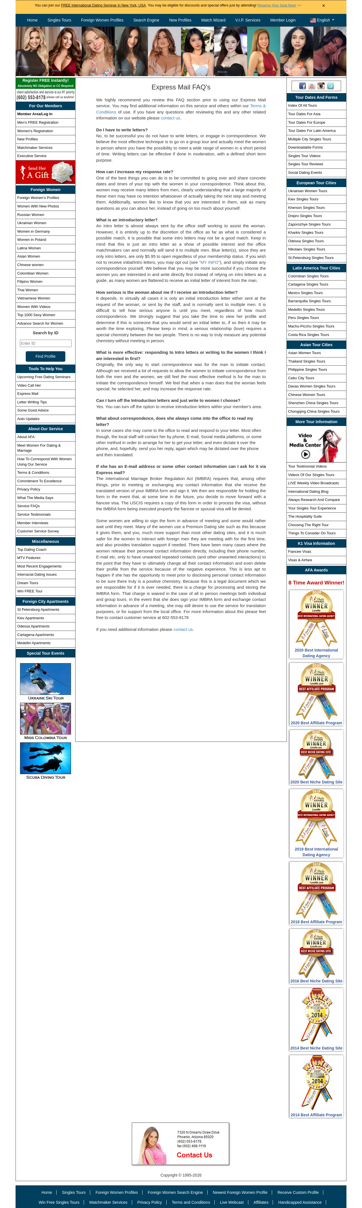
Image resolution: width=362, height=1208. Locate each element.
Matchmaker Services (35, 147)
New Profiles (180, 20)
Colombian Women (32, 273)
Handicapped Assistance (300, 1202)
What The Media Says (35, 498)
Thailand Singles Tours (306, 361)
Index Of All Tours (302, 105)
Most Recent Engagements (39, 566)
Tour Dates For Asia (304, 114)
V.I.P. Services (247, 20)
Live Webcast (232, 1202)
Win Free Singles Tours (59, 1202)
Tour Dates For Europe (307, 122)
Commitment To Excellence (39, 481)
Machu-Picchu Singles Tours (311, 326)
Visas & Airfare (300, 560)
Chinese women (30, 265)
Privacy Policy (28, 489)
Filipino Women (29, 281)
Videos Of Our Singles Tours (311, 475)
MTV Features (28, 558)
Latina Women (29, 248)
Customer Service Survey (38, 531)
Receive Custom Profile (298, 1192)
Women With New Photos (38, 206)
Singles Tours (59, 20)
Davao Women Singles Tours (311, 386)
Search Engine (146, 20)
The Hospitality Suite (305, 516)
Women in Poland (31, 239)
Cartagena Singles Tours (308, 284)
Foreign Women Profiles (102, 20)
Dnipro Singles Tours (305, 216)
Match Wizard (213, 20)
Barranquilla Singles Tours (309, 301)
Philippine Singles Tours (307, 369)
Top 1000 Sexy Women (36, 315)
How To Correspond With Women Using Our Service (44, 461)
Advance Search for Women (40, 323)
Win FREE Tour (29, 591)
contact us (170, 117)
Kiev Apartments (30, 618)
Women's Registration (35, 131)
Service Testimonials (34, 514)
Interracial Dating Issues (37, 574)
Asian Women (28, 256)
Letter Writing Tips (32, 402)
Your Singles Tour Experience (312, 508)
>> (279, 5)
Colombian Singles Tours (308, 276)
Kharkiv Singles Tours (306, 232)
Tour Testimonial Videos (307, 466)
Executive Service (31, 156)
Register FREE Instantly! (45, 83)
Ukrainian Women (31, 223)
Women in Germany (33, 231)
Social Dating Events (305, 172)
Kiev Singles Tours (303, 199)
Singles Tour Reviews (305, 164)
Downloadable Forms (305, 147)
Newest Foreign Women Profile (240, 1192)
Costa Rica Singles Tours (308, 335)
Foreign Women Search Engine (175, 1192)
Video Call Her (29, 385)
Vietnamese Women (33, 298)
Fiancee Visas (299, 551)
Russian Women (30, 215)
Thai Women (27, 290)
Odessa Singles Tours (306, 241)
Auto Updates (28, 419)
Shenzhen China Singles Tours (313, 403)
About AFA (26, 437)
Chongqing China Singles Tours (314, 411)
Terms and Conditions (191, 1202)
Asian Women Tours (304, 353)
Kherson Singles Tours (306, 207)
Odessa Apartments (33, 626)
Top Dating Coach (31, 549)
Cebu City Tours (301, 378)
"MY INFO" (209, 262)
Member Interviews (32, 523)
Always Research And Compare (314, 500)
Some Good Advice (33, 410)
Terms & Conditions (33, 472)
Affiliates (260, 1202)
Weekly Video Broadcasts (313, 483)
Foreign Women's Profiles (38, 198)
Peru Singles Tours (303, 318)
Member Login (283, 20)
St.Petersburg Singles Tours (311, 258)
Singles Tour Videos (304, 156)
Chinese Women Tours (306, 395)
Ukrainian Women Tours (307, 191)
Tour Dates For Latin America (312, 130)
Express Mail (27, 393)
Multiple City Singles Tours (309, 139)
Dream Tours (27, 583)
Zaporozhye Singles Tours (309, 224)
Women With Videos (33, 307)
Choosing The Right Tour (308, 525)
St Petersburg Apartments (38, 609)
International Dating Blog (308, 491)
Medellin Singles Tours (306, 309)
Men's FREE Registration (38, 122)
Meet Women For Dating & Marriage (39, 448)
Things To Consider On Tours (312, 533)
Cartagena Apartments (35, 635)
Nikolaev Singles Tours (306, 249)
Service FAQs (28, 506)
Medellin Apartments (34, 643)
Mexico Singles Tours (305, 293)
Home (32, 20)
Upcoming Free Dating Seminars (44, 377)
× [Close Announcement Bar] (323, 5)
